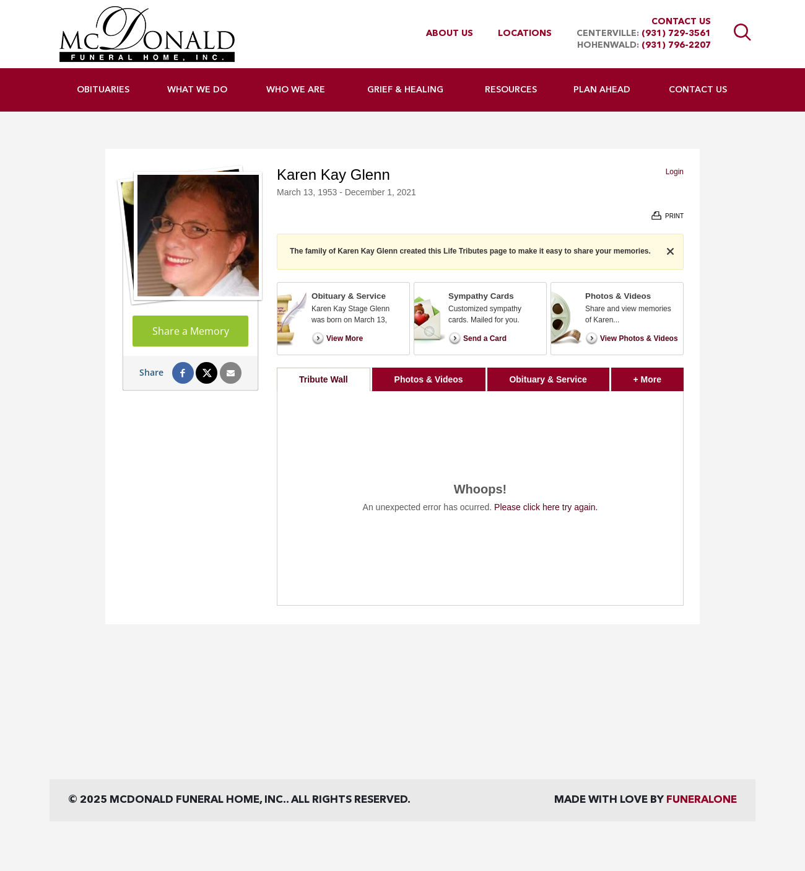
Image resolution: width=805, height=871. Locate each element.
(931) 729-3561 (676, 33)
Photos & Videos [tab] (428, 379)
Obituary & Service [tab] (547, 379)
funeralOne (701, 800)
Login (675, 171)
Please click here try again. (546, 507)
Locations (525, 33)
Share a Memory (190, 331)
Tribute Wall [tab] (323, 379)
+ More (658, 376)
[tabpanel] (480, 498)
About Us (449, 33)
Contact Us (681, 21)
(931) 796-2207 (676, 45)
